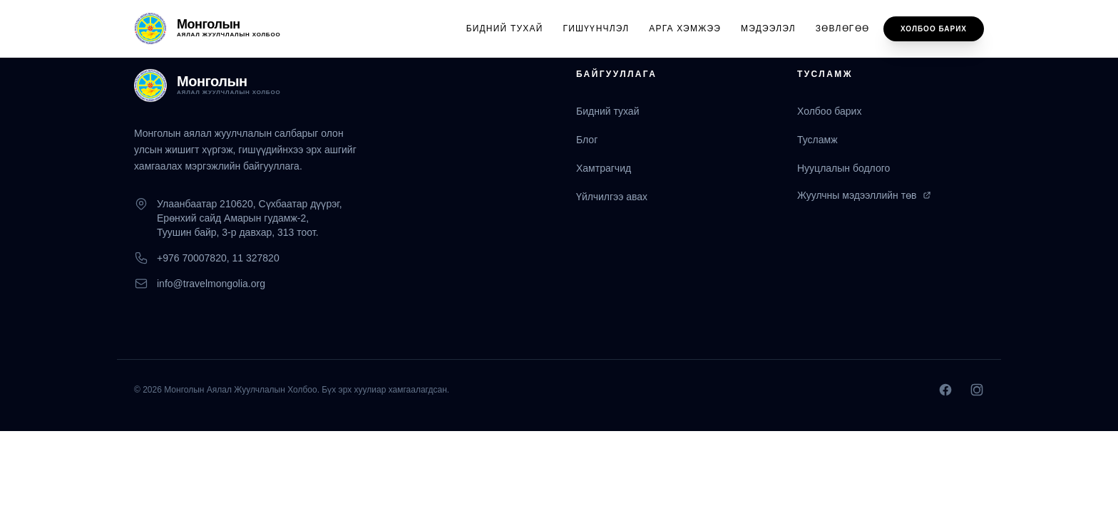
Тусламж (817, 139)
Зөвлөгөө (842, 28)
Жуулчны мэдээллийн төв (864, 195)
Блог (587, 139)
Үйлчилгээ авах (611, 196)
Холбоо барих (934, 29)
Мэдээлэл (768, 28)
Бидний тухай (504, 28)
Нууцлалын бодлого (843, 168)
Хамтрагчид (603, 168)
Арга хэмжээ (685, 28)
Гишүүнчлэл (596, 28)
